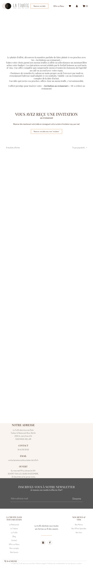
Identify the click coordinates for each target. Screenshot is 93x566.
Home (33, 33)
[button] (41, 6)
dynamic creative (75, 564)
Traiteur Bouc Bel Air (43, 33)
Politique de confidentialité (56, 564)
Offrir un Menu (58, 6)
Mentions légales (41, 564)
